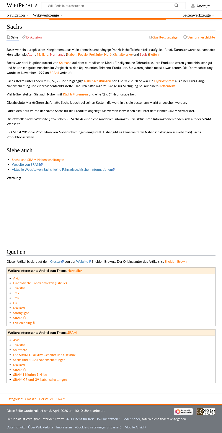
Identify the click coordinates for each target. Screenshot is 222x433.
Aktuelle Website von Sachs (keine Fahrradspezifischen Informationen (62, 169)
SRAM (54, 73)
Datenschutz (16, 427)
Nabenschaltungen (97, 81)
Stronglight (21, 313)
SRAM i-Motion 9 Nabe (30, 374)
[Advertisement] (111, 210)
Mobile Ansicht (136, 427)
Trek (16, 293)
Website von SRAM (26, 164)
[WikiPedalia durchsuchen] (113, 5)
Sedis (143, 54)
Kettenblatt (167, 86)
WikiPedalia (22, 5)
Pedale (83, 54)
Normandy (57, 54)
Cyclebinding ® (24, 323)
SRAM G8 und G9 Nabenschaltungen (40, 379)
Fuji (15, 303)
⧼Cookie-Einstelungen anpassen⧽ (98, 427)
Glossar (55, 261)
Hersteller (74, 271)
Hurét (108, 54)
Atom (31, 54)
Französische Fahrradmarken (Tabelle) (40, 283)
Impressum (64, 427)
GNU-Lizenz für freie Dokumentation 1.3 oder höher (102, 419)
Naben (72, 54)
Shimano (65, 63)
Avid (16, 278)
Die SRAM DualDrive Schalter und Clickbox (44, 355)
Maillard (43, 54)
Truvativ (19, 288)
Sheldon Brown (176, 261)
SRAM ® (19, 318)
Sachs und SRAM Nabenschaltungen (38, 160)
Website (82, 261)
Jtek (16, 298)
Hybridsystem (164, 81)
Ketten (154, 54)
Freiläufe (95, 54)
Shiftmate (20, 350)
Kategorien (14, 399)
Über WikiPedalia (40, 427)
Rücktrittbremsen (75, 94)
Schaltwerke (123, 54)
